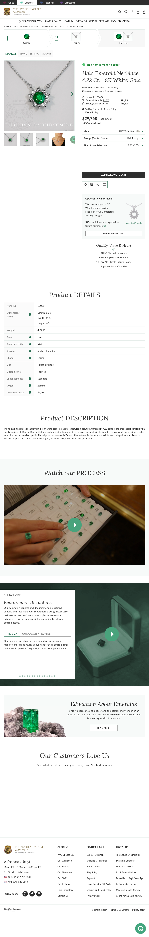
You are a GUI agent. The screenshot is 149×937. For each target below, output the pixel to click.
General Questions (95, 855)
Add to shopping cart (113, 233)
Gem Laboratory (65, 890)
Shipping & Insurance (97, 860)
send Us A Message (19, 871)
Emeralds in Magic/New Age (129, 878)
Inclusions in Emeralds (126, 884)
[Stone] (26, 36)
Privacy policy (138, 910)
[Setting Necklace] (76, 36)
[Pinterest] (25, 893)
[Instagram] (39, 893)
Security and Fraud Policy (99, 890)
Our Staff (62, 878)
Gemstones (70, 2)
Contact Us (63, 895)
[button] (72, 94)
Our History (63, 866)
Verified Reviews (101, 765)
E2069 (106, 100)
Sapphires (49, 2)
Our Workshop (65, 860)
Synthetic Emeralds (125, 860)
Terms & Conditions (119, 910)
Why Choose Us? (66, 855)
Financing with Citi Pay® (99, 884)
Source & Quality (124, 866)
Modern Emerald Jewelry (128, 890)
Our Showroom (65, 872)
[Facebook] (32, 893)
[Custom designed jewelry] (123, 36)
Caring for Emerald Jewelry (129, 895)
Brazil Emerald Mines (126, 872)
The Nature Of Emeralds (128, 855)
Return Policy (93, 866)
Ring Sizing (92, 872)
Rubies (11, 2)
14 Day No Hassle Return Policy (100, 109)
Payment (91, 878)
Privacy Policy (93, 895)
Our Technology (65, 884)
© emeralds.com (99, 910)
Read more (107, 729)
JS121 (105, 103)
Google (80, 765)
